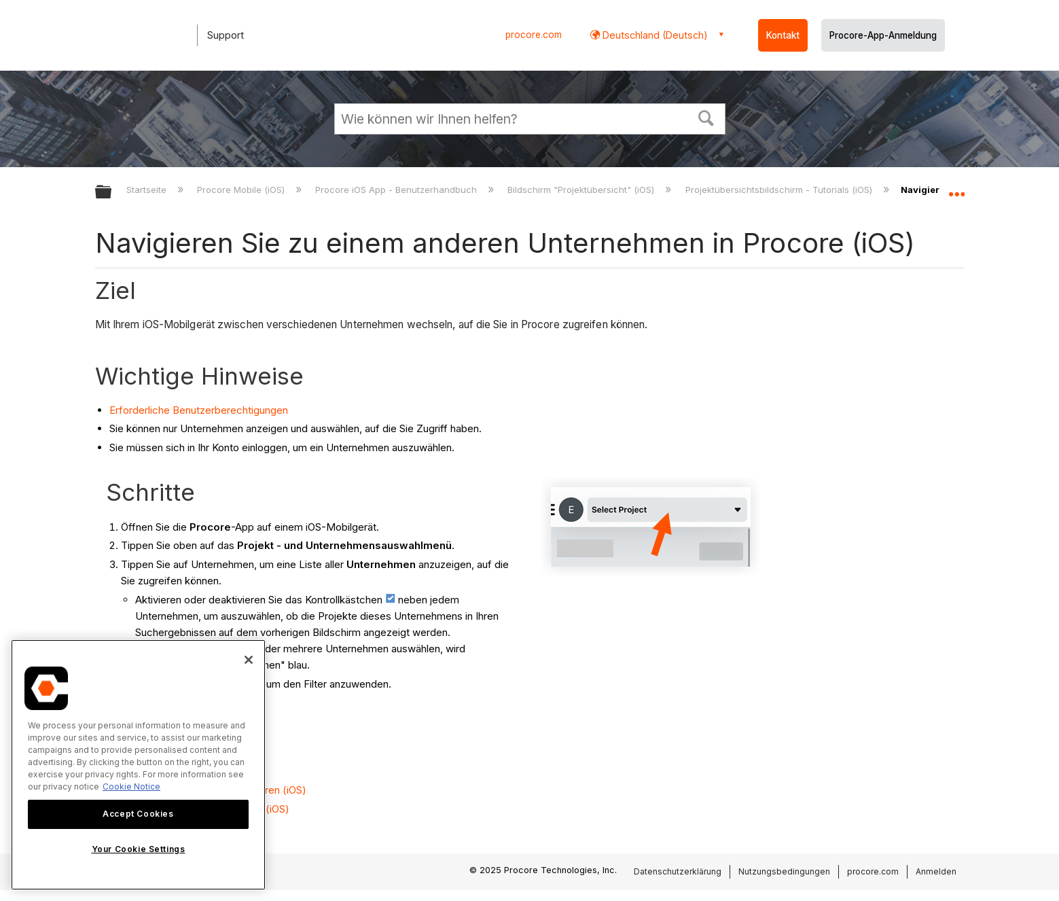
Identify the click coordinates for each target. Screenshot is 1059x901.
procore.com (533, 34)
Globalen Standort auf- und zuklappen (956, 188)
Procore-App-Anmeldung (883, 35)
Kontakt (783, 35)
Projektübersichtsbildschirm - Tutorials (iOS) (780, 189)
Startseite (147, 189)
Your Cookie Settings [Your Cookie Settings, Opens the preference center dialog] (138, 849)
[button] (706, 117)
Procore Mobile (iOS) (242, 189)
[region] (138, 764)
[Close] (249, 660)
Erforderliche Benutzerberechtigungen (198, 410)
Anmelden (936, 871)
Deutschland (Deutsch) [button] (654, 35)
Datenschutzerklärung (677, 871)
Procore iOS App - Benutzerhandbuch (397, 189)
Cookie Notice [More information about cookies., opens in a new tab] (131, 786)
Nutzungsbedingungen (784, 871)
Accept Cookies (138, 814)
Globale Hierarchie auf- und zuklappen (112, 192)
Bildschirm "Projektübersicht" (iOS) (582, 189)
